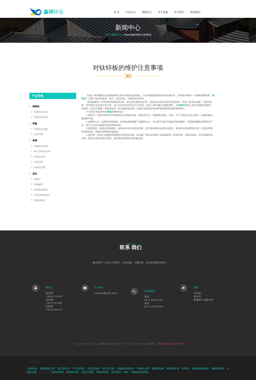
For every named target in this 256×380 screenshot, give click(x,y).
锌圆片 (37, 179)
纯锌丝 (36, 106)
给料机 (185, 368)
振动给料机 (72, 372)
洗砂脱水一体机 (120, 372)
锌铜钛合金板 (41, 129)
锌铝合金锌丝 (41, 117)
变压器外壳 (63, 368)
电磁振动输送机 (200, 368)
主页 (107, 34)
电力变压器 (108, 368)
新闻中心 (147, 12)
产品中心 (131, 12)
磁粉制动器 (218, 368)
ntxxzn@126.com (106, 293)
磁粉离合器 (173, 368)
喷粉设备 (33, 368)
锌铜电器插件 (41, 189)
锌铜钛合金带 (41, 146)
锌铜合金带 (40, 167)
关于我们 (179, 12)
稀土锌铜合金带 (42, 151)
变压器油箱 (93, 368)
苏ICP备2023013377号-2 (172, 343)
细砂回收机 (102, 372)
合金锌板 (38, 134)
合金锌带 (38, 162)
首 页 (116, 12)
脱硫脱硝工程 (47, 368)
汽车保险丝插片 (42, 195)
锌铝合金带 (40, 156)
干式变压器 (78, 368)
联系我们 (195, 12)
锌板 (35, 123)
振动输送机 (58, 372)
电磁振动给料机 (125, 368)
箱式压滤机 (87, 372)
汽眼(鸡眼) (39, 200)
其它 (35, 173)
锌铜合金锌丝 (41, 112)
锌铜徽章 (38, 184)
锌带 (35, 140)
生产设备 (163, 12)
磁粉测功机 (158, 368)
